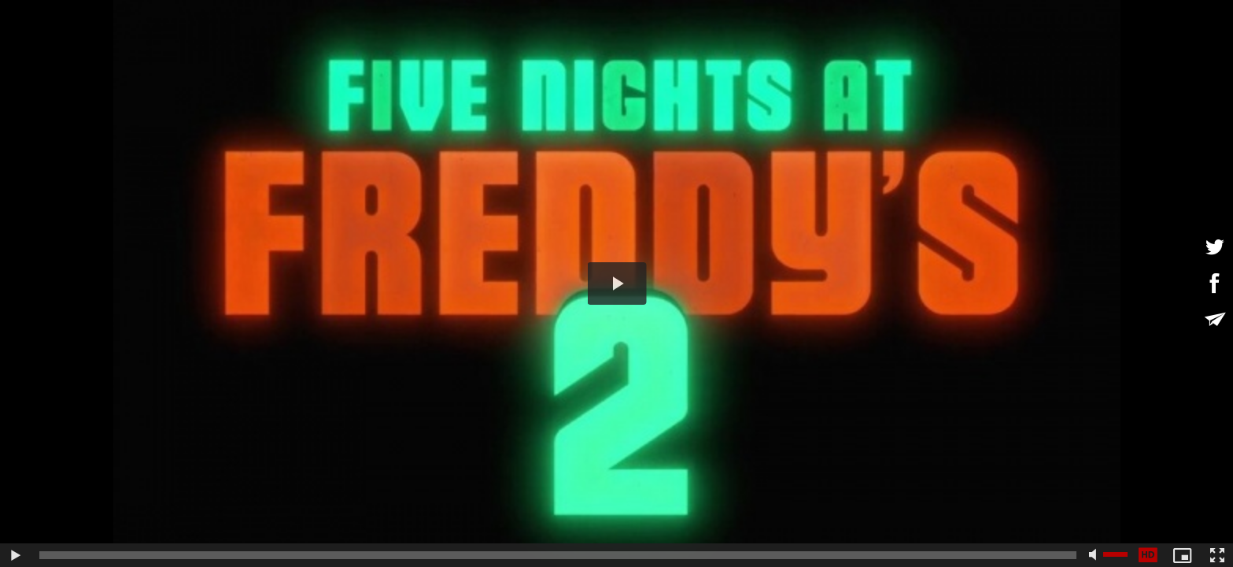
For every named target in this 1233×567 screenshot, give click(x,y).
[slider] (557, 555)
